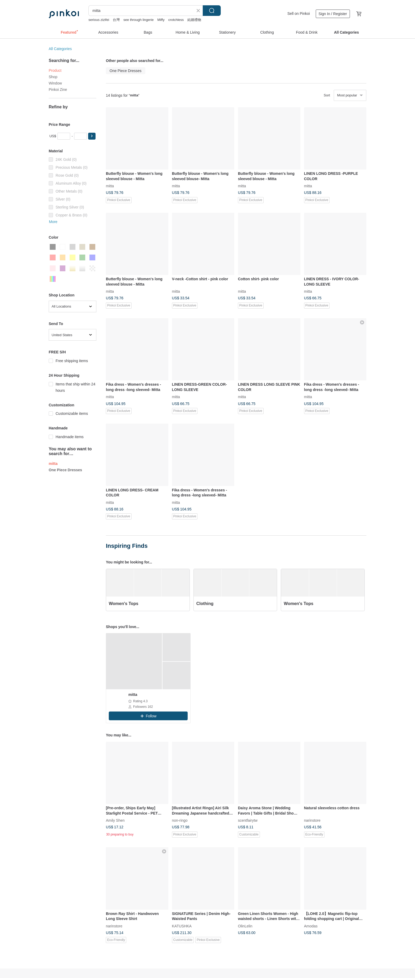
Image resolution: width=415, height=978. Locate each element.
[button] (92, 136)
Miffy (161, 20)
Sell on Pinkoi (298, 13)
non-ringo (180, 820)
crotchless (176, 20)
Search (212, 10)
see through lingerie (138, 20)
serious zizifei (98, 20)
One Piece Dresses (65, 470)
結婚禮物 (194, 20)
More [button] (53, 222)
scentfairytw (248, 820)
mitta (110, 186)
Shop (53, 77)
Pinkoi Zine (58, 89)
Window (55, 83)
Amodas (311, 926)
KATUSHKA (182, 926)
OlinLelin (245, 926)
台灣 (116, 20)
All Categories (60, 49)
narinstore (312, 820)
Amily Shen (115, 820)
